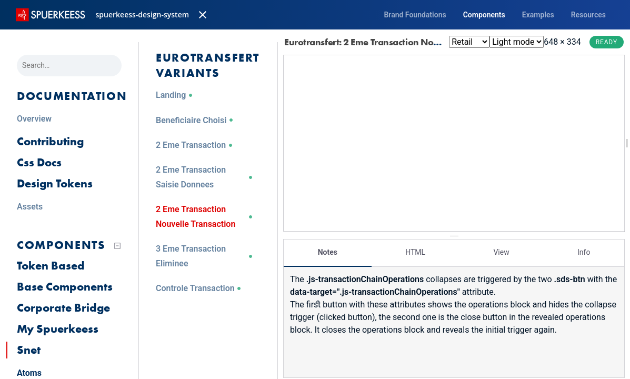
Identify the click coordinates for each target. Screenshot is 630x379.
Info (583, 250)
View (501, 250)
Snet (29, 349)
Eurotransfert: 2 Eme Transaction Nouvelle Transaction (403, 42)
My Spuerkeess (57, 328)
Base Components (65, 286)
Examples (538, 15)
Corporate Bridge (63, 307)
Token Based (51, 265)
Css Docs (39, 162)
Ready (606, 42)
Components (484, 15)
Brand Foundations (415, 15)
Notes (327, 250)
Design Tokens (55, 183)
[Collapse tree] (117, 246)
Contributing (50, 141)
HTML (415, 250)
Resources (588, 15)
